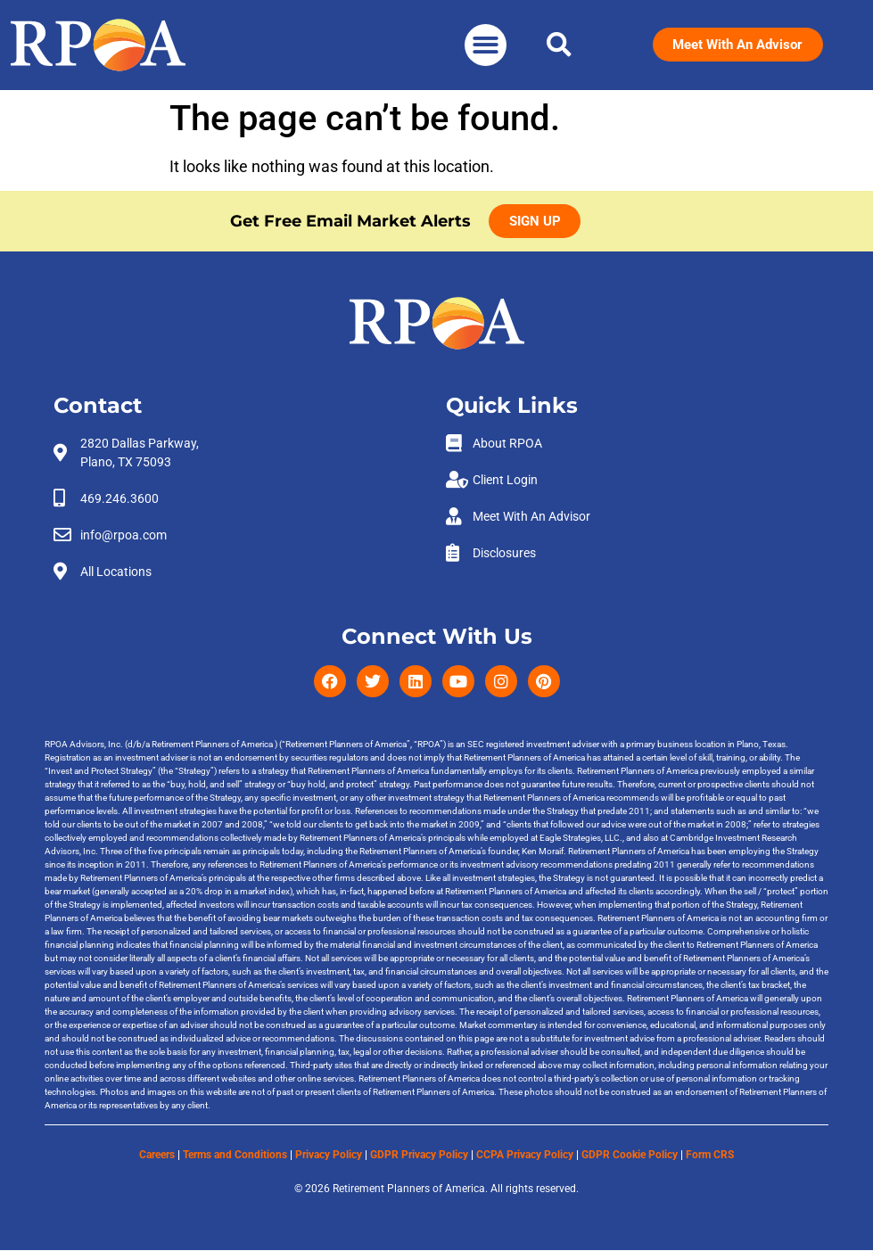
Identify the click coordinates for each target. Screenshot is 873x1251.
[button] (486, 45)
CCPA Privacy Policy (524, 1155)
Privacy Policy (328, 1155)
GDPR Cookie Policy (629, 1155)
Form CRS (710, 1155)
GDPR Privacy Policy (419, 1155)
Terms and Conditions (235, 1155)
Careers (157, 1155)
